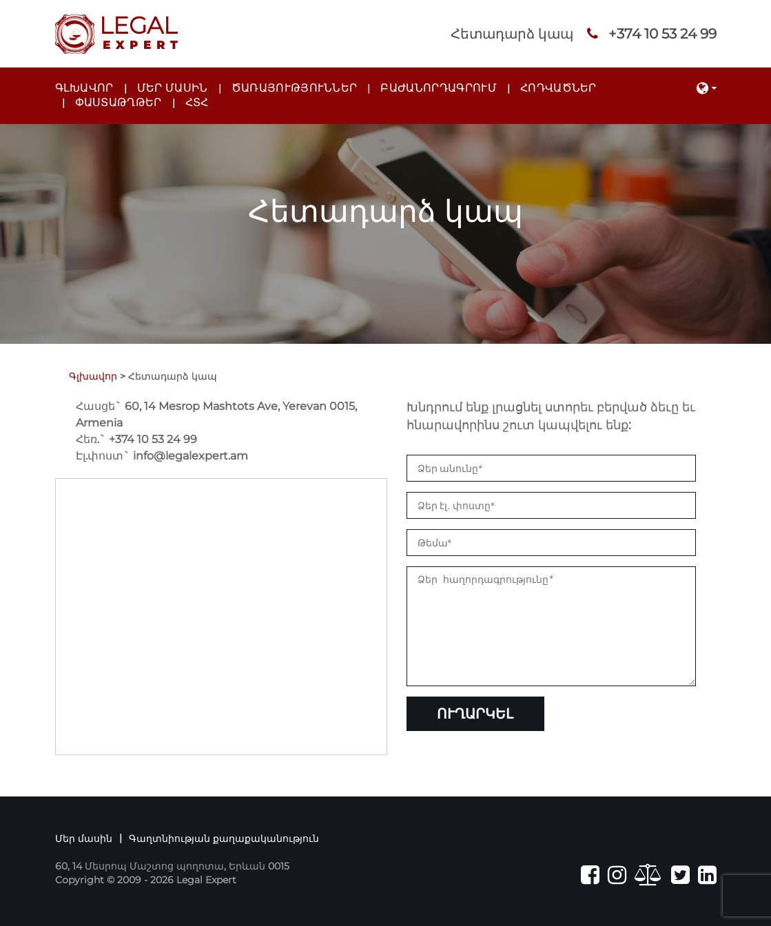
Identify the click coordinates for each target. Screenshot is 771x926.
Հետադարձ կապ (512, 33)
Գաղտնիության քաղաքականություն (224, 838)
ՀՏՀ (197, 102)
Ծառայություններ (295, 87)
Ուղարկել (475, 734)
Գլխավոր (84, 87)
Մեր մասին (172, 87)
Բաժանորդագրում (438, 87)
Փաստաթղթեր (118, 102)
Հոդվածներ (558, 87)
